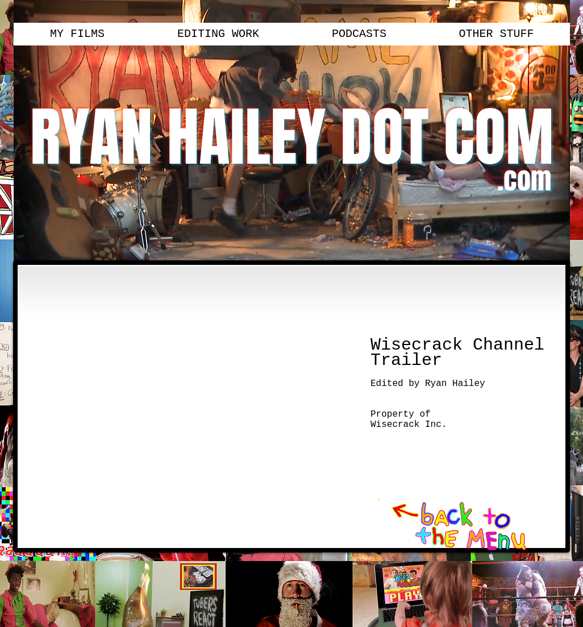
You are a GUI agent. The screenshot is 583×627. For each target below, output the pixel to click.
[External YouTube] (191, 407)
